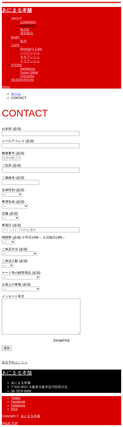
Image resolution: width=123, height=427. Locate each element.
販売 (23, 41)
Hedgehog (27, 69)
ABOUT (16, 18)
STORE (16, 65)
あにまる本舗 (17, 10)
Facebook (18, 401)
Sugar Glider (29, 72)
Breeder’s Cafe (31, 49)
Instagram (18, 405)
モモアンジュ (30, 57)
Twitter (15, 398)
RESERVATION (22, 80)
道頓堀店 (26, 33)
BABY (15, 37)
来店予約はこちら (15, 362)
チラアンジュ (30, 61)
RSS (14, 409)
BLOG (24, 29)
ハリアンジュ (30, 52)
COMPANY (28, 22)
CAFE (15, 45)
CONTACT (28, 26)
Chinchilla (27, 76)
